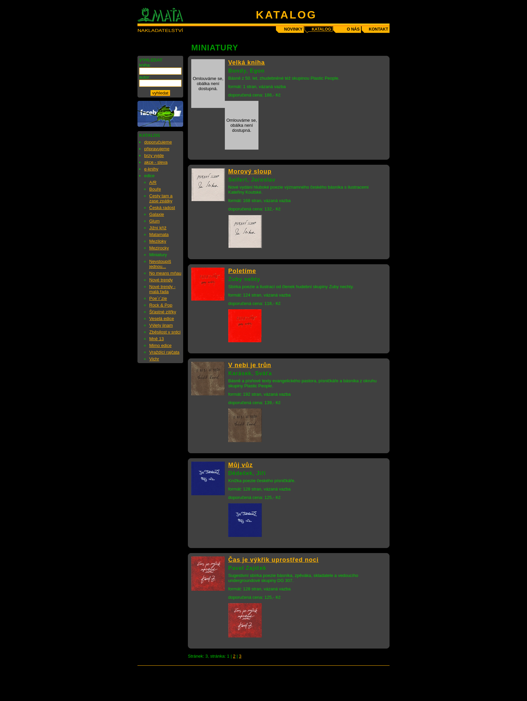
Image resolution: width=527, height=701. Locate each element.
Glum (154, 221)
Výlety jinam (161, 325)
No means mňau (165, 273)
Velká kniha (246, 62)
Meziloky (157, 241)
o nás (353, 29)
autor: (144, 77)
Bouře (155, 189)
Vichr (154, 358)
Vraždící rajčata (164, 352)
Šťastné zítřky (162, 311)
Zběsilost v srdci (164, 332)
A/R (153, 182)
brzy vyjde (154, 155)
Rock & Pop (160, 305)
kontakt (378, 29)
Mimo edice (160, 345)
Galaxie (156, 214)
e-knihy (151, 168)
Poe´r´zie (158, 298)
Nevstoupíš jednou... (160, 264)
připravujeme (156, 148)
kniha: (145, 65)
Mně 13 (156, 338)
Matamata (159, 234)
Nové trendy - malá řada (162, 289)
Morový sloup (250, 171)
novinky (293, 29)
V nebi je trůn (249, 365)
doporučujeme (158, 142)
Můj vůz (240, 465)
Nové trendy (161, 279)
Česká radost (162, 207)
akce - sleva (155, 162)
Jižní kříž (157, 227)
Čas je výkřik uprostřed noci (273, 559)
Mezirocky (159, 247)
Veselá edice (161, 318)
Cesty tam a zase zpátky (160, 198)
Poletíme (242, 271)
